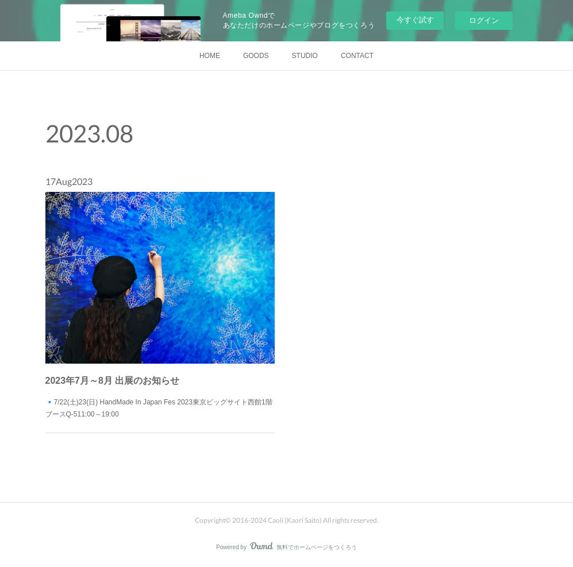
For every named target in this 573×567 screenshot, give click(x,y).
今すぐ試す (415, 20)
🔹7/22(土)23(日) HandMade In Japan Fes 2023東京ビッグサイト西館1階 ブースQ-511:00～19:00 (159, 391)
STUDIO (305, 56)
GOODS (256, 56)
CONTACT (357, 56)
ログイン (484, 20)
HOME (209, 56)
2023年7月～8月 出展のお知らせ (119, 368)
